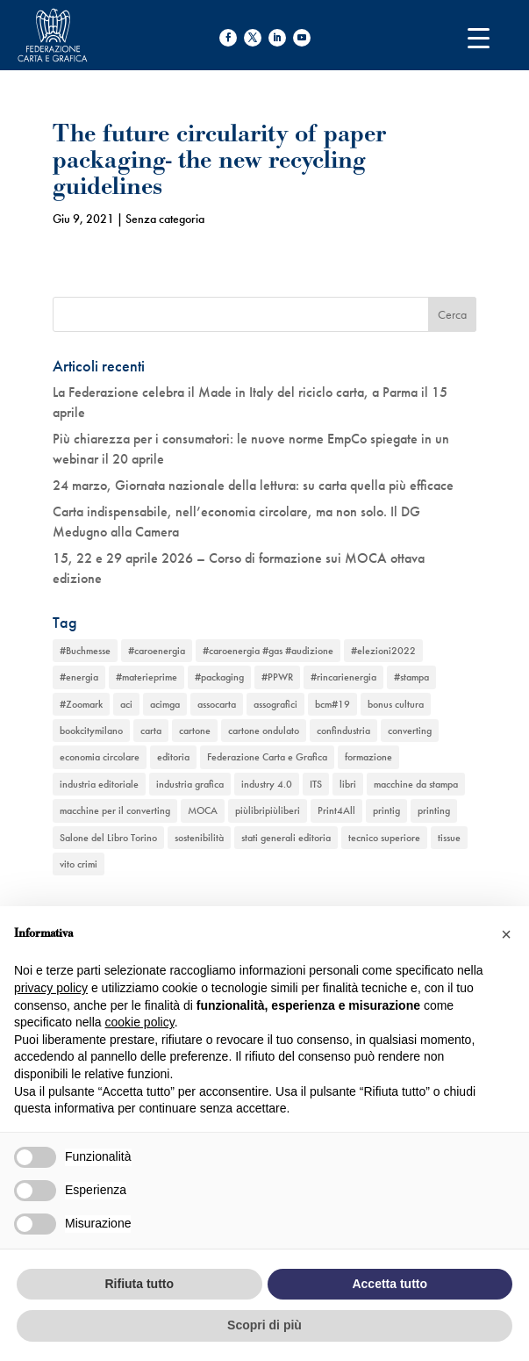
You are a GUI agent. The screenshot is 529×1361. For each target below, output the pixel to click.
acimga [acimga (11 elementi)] (165, 704)
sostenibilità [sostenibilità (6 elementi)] (199, 838)
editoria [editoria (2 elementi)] (173, 757)
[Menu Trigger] (478, 37)
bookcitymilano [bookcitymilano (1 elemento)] (91, 731)
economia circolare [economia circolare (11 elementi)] (99, 757)
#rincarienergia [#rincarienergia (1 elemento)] (343, 677)
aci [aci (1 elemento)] (126, 704)
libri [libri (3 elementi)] (348, 784)
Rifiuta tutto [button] (139, 1284)
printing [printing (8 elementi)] (434, 810)
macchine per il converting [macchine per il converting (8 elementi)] (115, 810)
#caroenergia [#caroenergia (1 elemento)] (156, 651)
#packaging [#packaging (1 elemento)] (219, 677)
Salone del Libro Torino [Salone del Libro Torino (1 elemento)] (108, 838)
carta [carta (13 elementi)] (150, 731)
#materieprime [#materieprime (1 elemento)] (146, 677)
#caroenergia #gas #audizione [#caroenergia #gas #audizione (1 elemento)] (268, 651)
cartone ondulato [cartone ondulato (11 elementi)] (263, 731)
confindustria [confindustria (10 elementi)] (343, 731)
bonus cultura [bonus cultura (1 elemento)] (396, 704)
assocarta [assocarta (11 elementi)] (216, 704)
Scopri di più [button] (264, 1325)
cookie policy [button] (140, 1022)
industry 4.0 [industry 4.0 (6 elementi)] (266, 784)
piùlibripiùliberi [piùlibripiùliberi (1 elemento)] (267, 810)
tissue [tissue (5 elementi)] (449, 838)
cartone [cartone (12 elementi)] (195, 731)
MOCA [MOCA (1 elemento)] (203, 810)
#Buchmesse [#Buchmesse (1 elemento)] (85, 651)
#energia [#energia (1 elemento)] (79, 677)
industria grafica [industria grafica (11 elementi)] (190, 784)
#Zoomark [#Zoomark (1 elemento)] (81, 704)
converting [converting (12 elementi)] (410, 731)
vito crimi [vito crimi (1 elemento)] (78, 864)
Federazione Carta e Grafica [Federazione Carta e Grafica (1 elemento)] (267, 757)
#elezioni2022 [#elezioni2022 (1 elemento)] (383, 651)
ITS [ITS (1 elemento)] (316, 784)
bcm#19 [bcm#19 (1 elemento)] (332, 704)
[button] (506, 934)
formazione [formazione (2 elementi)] (368, 757)
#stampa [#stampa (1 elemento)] (411, 677)
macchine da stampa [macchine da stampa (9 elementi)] (416, 784)
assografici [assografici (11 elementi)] (275, 704)
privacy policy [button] (51, 988)
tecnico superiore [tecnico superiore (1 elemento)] (384, 838)
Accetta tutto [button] (389, 1284)
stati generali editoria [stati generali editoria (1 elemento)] (286, 838)
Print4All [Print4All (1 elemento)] (336, 810)
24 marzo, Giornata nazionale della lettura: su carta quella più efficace (253, 485)
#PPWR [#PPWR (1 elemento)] (277, 677)
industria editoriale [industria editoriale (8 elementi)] (99, 784)
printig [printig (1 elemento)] (386, 810)
